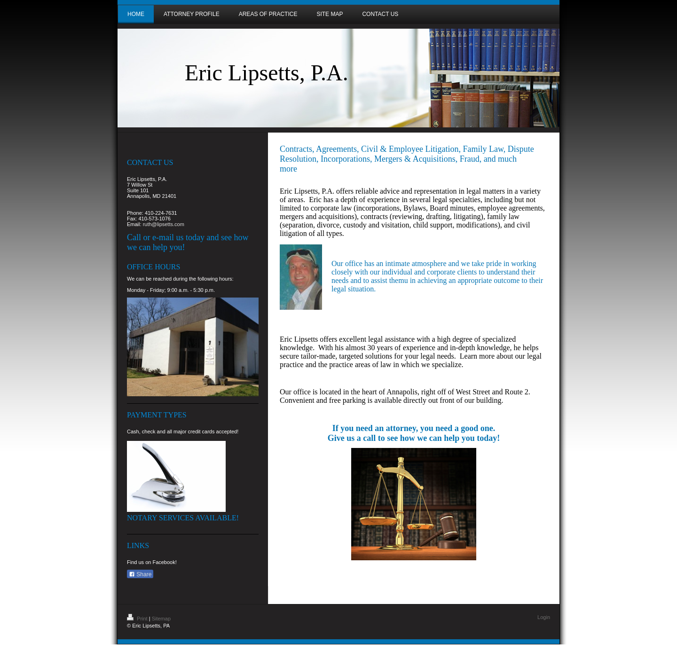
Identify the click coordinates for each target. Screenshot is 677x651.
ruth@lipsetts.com (163, 224)
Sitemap (161, 618)
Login (543, 617)
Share (140, 574)
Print (138, 618)
